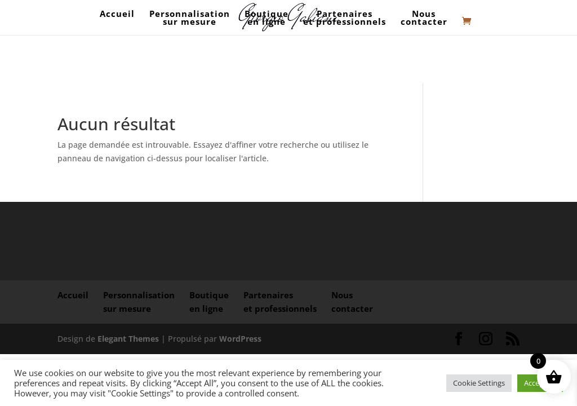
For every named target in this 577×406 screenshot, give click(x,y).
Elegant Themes (128, 338)
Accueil (117, 18)
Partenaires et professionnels (344, 18)
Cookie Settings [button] (479, 383)
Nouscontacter (424, 18)
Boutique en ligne (266, 18)
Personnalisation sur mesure (189, 18)
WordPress (240, 338)
